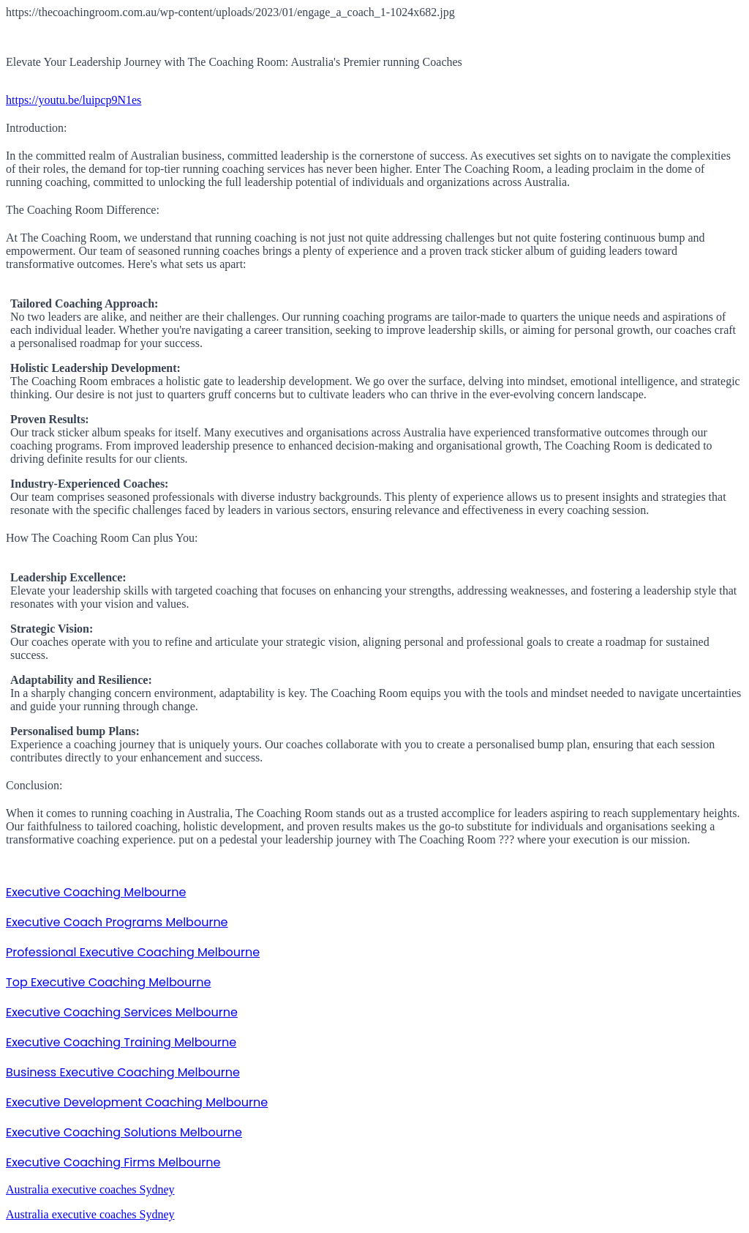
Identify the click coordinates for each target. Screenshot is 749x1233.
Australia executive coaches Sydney (90, 1189)
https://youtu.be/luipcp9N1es (73, 100)
